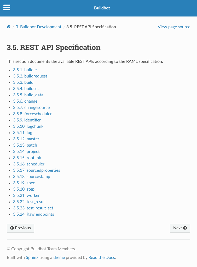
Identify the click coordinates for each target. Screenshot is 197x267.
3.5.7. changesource (31, 107)
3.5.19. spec (24, 183)
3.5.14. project (26, 151)
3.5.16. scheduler (28, 164)
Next (180, 228)
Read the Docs (102, 257)
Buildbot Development (38, 27)
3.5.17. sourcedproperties (36, 170)
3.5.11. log (22, 133)
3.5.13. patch (25, 145)
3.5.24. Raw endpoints (33, 214)
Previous (20, 228)
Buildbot (102, 8)
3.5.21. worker (26, 195)
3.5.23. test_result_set (33, 208)
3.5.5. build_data (28, 95)
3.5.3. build (23, 82)
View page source (174, 27)
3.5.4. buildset (26, 89)
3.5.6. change (25, 101)
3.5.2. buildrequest (30, 76)
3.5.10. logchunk (28, 126)
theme (59, 257)
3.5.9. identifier (27, 120)
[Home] (9, 27)
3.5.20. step (23, 189)
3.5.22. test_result (29, 202)
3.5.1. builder (25, 70)
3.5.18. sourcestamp (31, 177)
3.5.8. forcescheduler (32, 114)
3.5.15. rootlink (27, 158)
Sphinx (32, 257)
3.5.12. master (26, 139)
